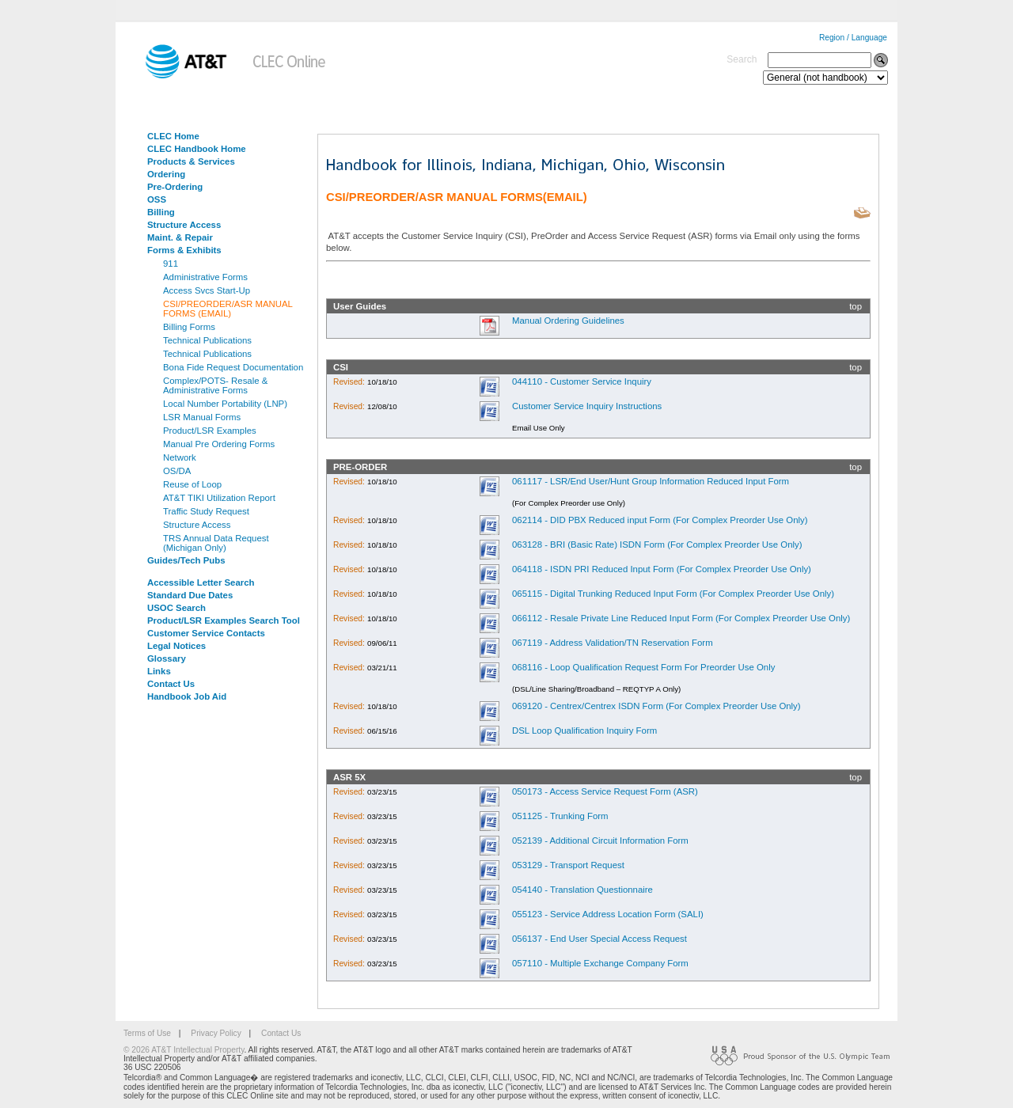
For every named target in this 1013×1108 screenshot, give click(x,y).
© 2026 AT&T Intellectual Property (183, 1049)
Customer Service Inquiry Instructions (587, 406)
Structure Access (184, 225)
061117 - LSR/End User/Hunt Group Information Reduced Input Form (650, 481)
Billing (161, 212)
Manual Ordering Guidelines (568, 320)
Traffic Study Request (206, 511)
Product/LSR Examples (209, 430)
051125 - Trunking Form (560, 816)
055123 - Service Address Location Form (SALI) (608, 914)
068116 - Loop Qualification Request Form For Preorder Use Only (643, 667)
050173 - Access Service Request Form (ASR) (605, 791)
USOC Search (176, 608)
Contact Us (171, 684)
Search (742, 59)
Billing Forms (189, 327)
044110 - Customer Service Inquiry (581, 381)
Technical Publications (207, 340)
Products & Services (191, 161)
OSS (156, 199)
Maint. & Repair (180, 237)
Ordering (166, 174)
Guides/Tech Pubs (186, 560)
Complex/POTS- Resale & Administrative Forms (215, 385)
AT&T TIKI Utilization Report (219, 498)
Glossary (166, 658)
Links (159, 671)
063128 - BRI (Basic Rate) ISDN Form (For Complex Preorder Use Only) (657, 544)
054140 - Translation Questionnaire (582, 889)
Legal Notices (176, 646)
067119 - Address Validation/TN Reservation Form (612, 642)
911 (170, 263)
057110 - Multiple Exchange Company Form (600, 963)
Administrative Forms (205, 277)
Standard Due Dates (190, 595)
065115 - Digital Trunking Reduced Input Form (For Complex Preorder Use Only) (673, 593)
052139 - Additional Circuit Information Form (600, 840)
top (855, 306)
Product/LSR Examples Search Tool (223, 620)
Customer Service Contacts (206, 633)
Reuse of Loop (192, 484)
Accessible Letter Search (201, 582)
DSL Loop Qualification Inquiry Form (584, 730)
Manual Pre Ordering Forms (219, 444)
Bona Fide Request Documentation (233, 367)
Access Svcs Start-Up (206, 290)
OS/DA (177, 471)
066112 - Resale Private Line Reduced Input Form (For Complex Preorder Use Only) (681, 618)
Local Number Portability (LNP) (225, 403)
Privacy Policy (216, 1033)
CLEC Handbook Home (196, 149)
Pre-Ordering (175, 187)
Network (179, 457)
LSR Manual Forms (202, 417)
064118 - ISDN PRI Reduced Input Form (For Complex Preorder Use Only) (661, 569)
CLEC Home (173, 136)
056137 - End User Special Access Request (599, 938)
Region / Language (853, 37)
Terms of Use (147, 1033)
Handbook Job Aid (186, 696)
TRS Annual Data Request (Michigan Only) (216, 542)
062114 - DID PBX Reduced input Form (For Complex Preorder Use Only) (660, 520)
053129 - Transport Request (568, 865)
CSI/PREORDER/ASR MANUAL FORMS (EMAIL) (228, 308)
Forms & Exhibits (184, 250)
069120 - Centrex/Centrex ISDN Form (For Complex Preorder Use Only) (656, 706)
